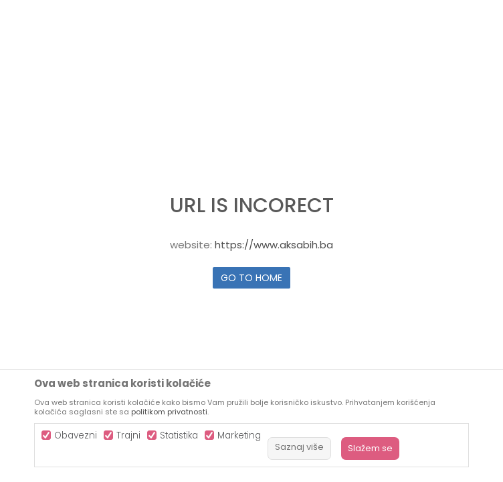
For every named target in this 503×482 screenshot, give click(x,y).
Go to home (251, 278)
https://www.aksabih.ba (274, 245)
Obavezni (75, 435)
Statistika (179, 435)
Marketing (239, 435)
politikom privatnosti (169, 411)
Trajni (128, 435)
